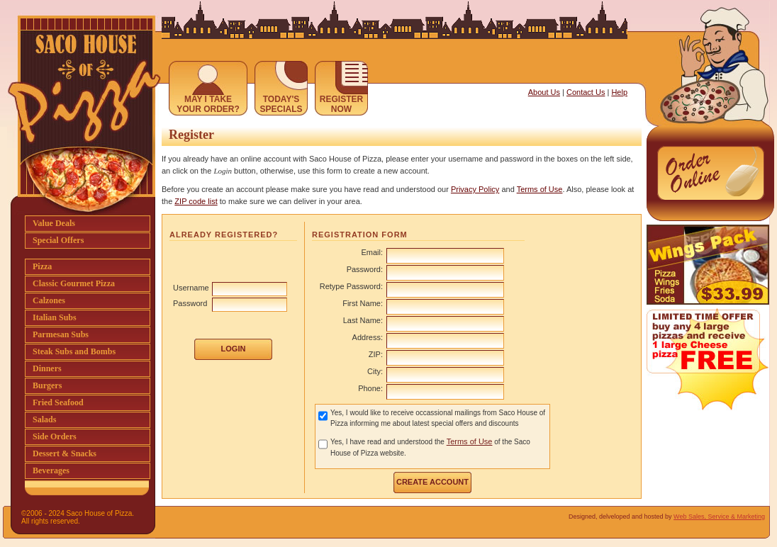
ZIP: (376, 354)
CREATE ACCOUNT (432, 482)
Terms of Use (540, 189)
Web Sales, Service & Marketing (719, 516)
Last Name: (363, 320)
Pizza (42, 266)
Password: (365, 269)
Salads (44, 419)
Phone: (370, 388)
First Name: (362, 303)
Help (619, 92)
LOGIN (233, 348)
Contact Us (585, 92)
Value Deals (54, 223)
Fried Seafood (58, 402)
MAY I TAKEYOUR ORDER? (208, 104)
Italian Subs (55, 317)
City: (375, 371)
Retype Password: (351, 286)
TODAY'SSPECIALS (280, 104)
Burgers (47, 385)
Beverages (51, 470)
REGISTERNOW (341, 104)
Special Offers (58, 240)
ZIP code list (195, 201)
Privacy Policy (475, 189)
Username (191, 287)
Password (190, 303)
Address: (367, 337)
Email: (372, 252)
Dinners (47, 368)
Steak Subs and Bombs (74, 351)
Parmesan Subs (61, 334)
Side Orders (55, 436)
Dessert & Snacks (64, 453)
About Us (544, 92)
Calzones (49, 300)
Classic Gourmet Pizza (74, 283)
